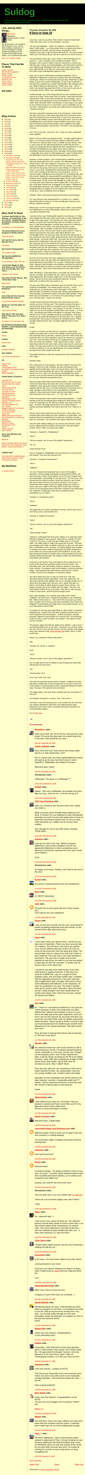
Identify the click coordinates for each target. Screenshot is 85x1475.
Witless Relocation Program (12, 416)
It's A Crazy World (8, 412)
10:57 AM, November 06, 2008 (45, 836)
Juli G (4, 386)
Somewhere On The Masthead (13, 227)
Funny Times (7, 81)
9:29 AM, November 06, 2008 (45, 771)
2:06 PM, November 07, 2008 (45, 1389)
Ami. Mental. (6, 406)
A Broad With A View (9, 367)
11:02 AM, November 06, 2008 (45, 862)
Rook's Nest (6, 342)
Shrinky (38, 1043)
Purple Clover (7, 76)
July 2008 (9, 187)
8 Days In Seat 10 (40, 32)
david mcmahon (42, 1116)
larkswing (39, 1364)
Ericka (38, 1162)
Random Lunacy (8, 423)
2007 (6, 202)
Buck (37, 892)
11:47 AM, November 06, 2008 (45, 888)
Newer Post (34, 1464)
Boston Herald (7, 70)
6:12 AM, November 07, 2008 (45, 1299)
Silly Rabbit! (6, 421)
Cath (37, 904)
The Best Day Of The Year (14, 160)
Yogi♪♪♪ (38, 1433)
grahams (39, 839)
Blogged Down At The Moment (13, 408)
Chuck (38, 921)
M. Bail (38, 880)
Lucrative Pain (7, 380)
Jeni (37, 1003)
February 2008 (11, 198)
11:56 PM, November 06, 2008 (45, 1282)
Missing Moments (8, 393)
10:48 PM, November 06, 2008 (45, 1251)
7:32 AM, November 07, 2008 (45, 1325)
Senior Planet (7, 85)
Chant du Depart (8, 236)
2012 (6, 144)
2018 (6, 131)
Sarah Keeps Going (9, 388)
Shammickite (41, 1097)
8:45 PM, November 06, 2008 (45, 1159)
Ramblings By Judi (8, 399)
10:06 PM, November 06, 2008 (45, 1208)
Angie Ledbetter (42, 746)
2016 (6, 135)
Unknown (39, 1150)
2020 (6, 126)
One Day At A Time (8, 391)
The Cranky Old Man (9, 310)
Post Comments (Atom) (50, 1469)
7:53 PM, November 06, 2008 (45, 1125)
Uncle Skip (6, 245)
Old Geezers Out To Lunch (11, 382)
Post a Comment (35, 1460)
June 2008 (10, 190)
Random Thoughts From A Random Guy (11, 402)
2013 (6, 142)
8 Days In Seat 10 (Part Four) (15, 173)
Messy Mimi (6, 283)
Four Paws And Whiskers (11, 356)
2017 (6, 133)
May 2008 (9, 192)
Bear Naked (40, 1393)
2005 (6, 207)
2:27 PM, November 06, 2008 (45, 1094)
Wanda (38, 1417)
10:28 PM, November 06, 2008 (45, 1237)
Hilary (37, 1212)
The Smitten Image (8, 253)
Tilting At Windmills (8, 410)
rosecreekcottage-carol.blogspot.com (52, 1128)
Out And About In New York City (13, 262)
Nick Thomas (6, 430)
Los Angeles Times (9, 77)
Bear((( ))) (39, 1409)
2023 (6, 119)
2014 (6, 140)
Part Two (38, 713)
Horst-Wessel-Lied (57, 631)
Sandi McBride (41, 1302)
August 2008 (10, 185)
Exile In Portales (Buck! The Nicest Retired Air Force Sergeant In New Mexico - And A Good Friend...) (14, 445)
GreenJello (40, 1255)
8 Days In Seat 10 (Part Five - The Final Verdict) (15, 170)
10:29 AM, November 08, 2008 (45, 1413)
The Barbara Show (8, 425)
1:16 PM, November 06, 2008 (45, 917)
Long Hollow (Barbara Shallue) (13, 301)
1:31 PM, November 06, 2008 (45, 934)
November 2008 (11, 158)
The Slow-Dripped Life (10, 404)
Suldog (19, 12)
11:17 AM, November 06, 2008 (45, 876)
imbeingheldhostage (44, 1286)
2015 (6, 138)
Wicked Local (7, 79)
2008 (6, 153)
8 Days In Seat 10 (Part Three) (16, 175)
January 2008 (11, 200)
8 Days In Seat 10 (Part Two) (15, 177)
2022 (6, 122)
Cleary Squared (7, 429)
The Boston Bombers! (9, 460)
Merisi (4, 336)
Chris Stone (40, 1240)
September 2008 (12, 183)
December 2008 (11, 155)
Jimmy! (4, 427)
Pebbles (5, 366)
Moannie (5, 439)
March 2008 (10, 196)
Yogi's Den (5, 414)
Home (56, 1464)
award (57, 1271)
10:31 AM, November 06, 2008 (45, 798)
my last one (77, 1195)
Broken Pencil (7, 83)
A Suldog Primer (8, 471)
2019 (6, 128)
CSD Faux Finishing (44, 801)
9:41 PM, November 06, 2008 (45, 1187)
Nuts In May (6, 364)
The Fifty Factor (7, 389)
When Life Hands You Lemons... (16, 167)
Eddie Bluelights (7, 373)
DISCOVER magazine (10, 72)
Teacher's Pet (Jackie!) (10, 274)
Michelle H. (40, 729)
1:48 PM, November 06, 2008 (45, 1000)
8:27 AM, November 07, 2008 (45, 1340)
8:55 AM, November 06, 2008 (45, 743)
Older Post (79, 1464)
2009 (6, 151)
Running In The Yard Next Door (13, 321)
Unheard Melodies (8, 349)
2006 (6, 205)
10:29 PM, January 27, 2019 (45, 1456)
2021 (6, 124)
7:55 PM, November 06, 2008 (45, 1146)
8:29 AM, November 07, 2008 (45, 1361)
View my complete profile (11, 58)
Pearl (4, 292)
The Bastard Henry (8, 395)
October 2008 (11, 181)
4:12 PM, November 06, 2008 (45, 1113)
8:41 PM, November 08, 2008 (45, 1430)
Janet (37, 937)
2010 (6, 149)
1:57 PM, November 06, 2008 (45, 1040)
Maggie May (40, 1328)
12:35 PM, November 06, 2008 (45, 900)
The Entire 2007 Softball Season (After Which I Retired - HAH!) (13, 457)
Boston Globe (7, 74)
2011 (6, 147)
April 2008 (9, 194)
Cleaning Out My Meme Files (15, 162)
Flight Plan (5, 397)
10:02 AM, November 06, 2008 (45, 783)
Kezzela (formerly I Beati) (11, 384)
